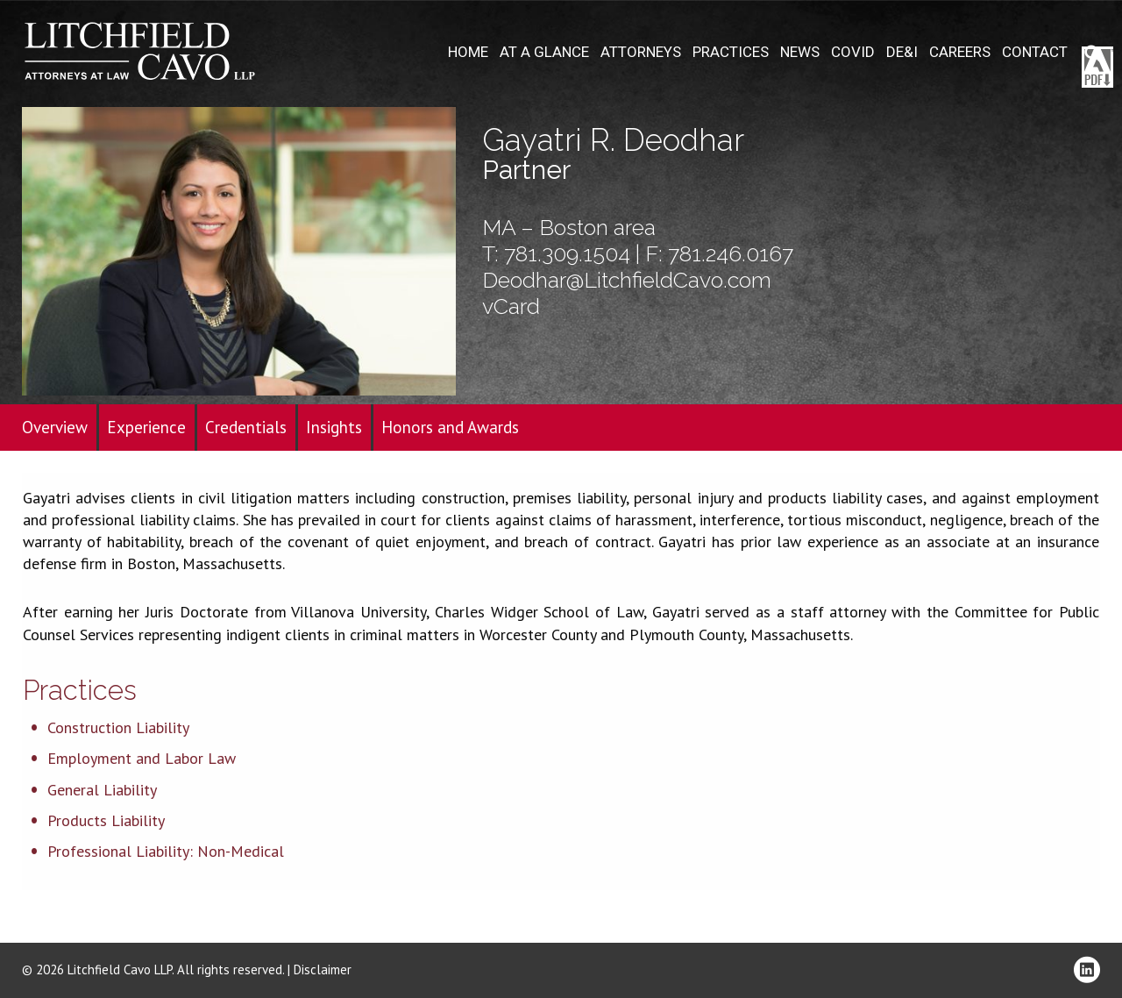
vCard (511, 306)
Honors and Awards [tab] (450, 427)
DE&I (902, 52)
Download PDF (1097, 67)
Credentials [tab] (246, 427)
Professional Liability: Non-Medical (165, 851)
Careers (960, 52)
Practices (730, 52)
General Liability (102, 790)
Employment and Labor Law (141, 758)
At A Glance (544, 52)
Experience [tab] (146, 427)
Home (468, 52)
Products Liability (106, 820)
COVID (853, 52)
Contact (1035, 52)
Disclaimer (323, 969)
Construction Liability (118, 727)
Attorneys (640, 52)
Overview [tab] (55, 427)
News (800, 52)
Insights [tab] (334, 427)
